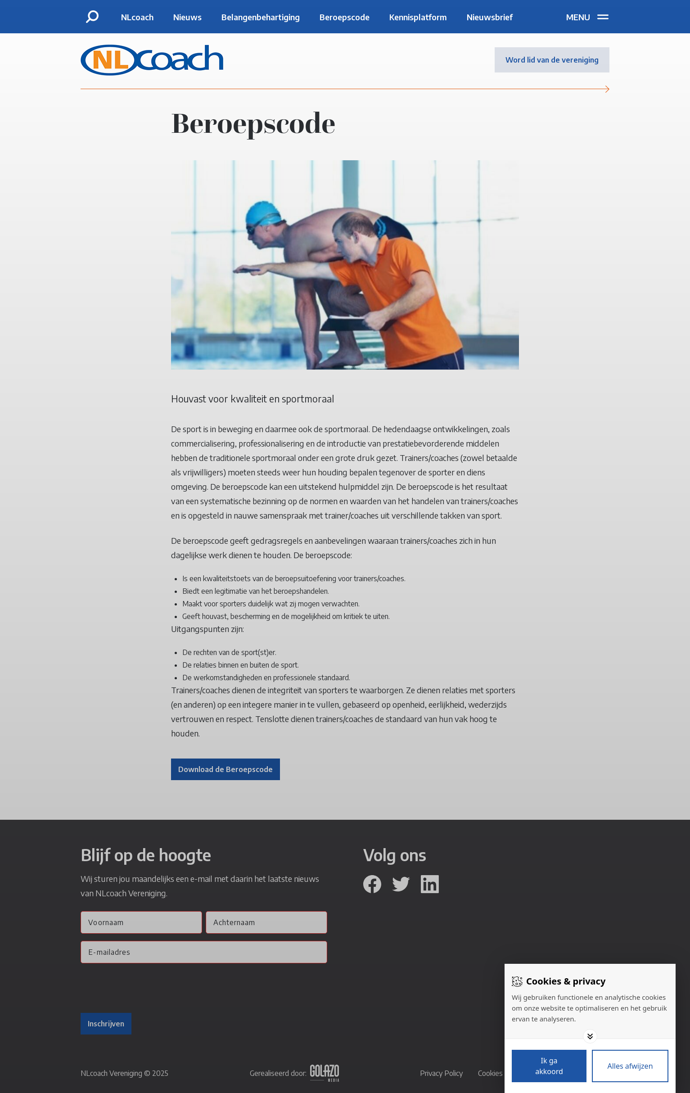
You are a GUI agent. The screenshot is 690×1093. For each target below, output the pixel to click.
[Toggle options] (590, 1036)
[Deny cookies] (630, 1066)
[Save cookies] (549, 1066)
